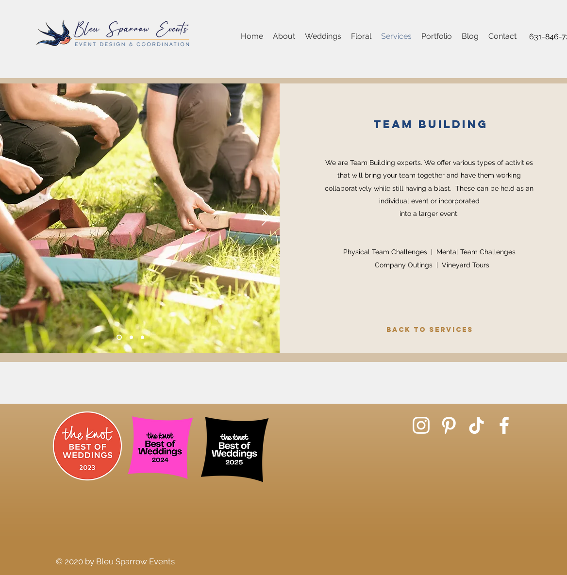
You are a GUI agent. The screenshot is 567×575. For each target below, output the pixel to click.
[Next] (266, 218)
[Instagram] (421, 425)
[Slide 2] (131, 337)
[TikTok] (476, 425)
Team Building (430, 124)
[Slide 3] (142, 337)
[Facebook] (504, 425)
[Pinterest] (448, 425)
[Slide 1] (119, 337)
